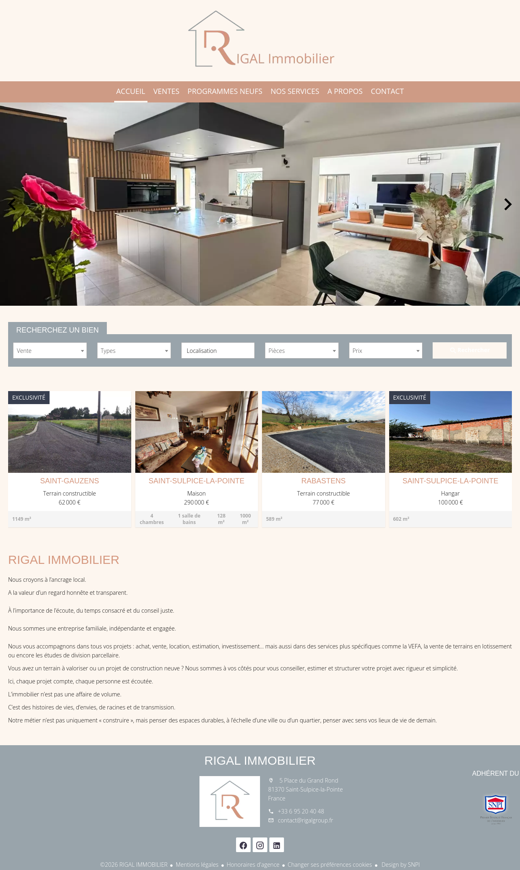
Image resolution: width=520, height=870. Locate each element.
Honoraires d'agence (253, 864)
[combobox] (50, 350)
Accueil (260, 40)
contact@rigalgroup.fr (305, 820)
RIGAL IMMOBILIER (260, 760)
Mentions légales (197, 864)
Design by (400, 864)
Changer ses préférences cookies (330, 864)
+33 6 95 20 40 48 (301, 811)
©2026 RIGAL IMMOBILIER (134, 864)
